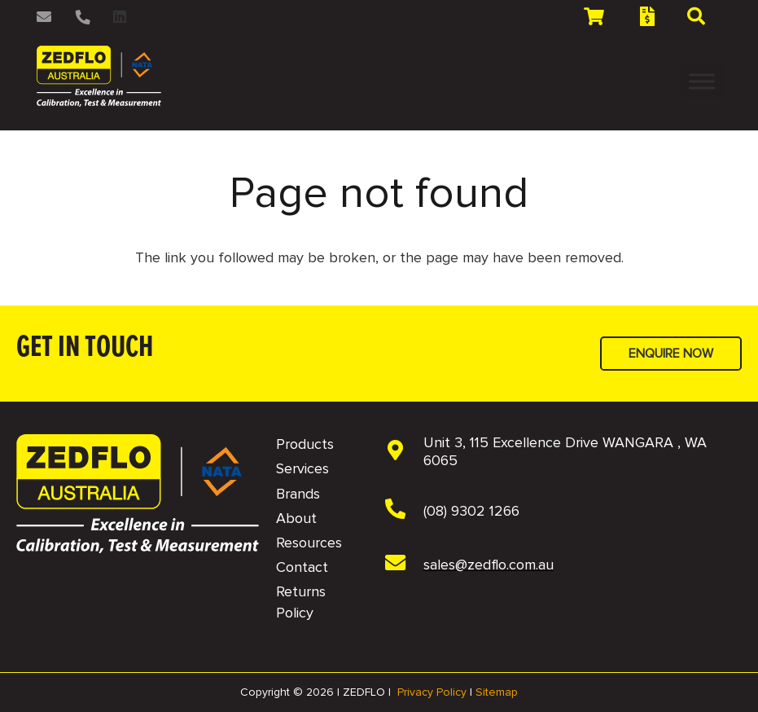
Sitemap (496, 692)
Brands (298, 494)
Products (305, 444)
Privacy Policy (432, 692)
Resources (309, 543)
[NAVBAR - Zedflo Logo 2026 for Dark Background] (137, 493)
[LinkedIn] (119, 16)
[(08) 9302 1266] (403, 511)
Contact (302, 567)
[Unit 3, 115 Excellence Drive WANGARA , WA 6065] (403, 452)
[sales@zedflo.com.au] (403, 564)
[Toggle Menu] (702, 81)
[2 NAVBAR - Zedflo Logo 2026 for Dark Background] (99, 76)
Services (302, 468)
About (296, 518)
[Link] (47, 16)
